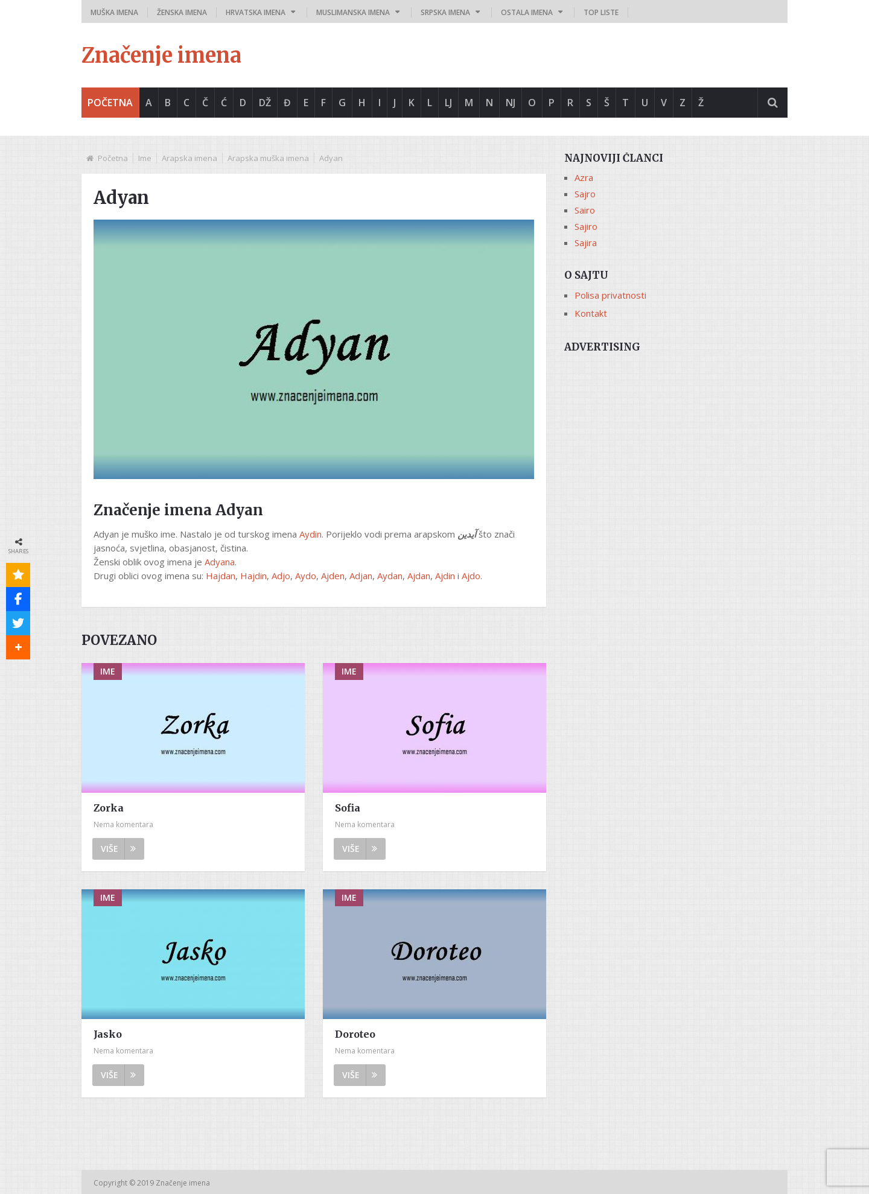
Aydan (390, 576)
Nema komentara (123, 824)
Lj (448, 102)
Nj (510, 102)
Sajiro (586, 226)
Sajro (585, 194)
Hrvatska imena (255, 12)
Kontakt (591, 313)
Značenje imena (161, 55)
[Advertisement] (676, 444)
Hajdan (220, 576)
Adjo (281, 576)
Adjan (360, 576)
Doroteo (355, 1034)
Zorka (109, 808)
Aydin (310, 534)
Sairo (585, 210)
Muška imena (114, 12)
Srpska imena (445, 12)
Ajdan (418, 576)
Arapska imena (189, 158)
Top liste (601, 12)
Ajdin (445, 576)
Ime (144, 158)
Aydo (305, 576)
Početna (110, 102)
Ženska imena (182, 12)
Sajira (586, 243)
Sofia (347, 808)
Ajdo (471, 576)
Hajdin (253, 576)
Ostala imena (527, 12)
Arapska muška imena (268, 158)
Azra (584, 177)
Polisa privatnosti (610, 295)
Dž (265, 102)
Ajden (333, 576)
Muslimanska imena (353, 12)
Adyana (220, 562)
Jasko (108, 1034)
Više (118, 848)
